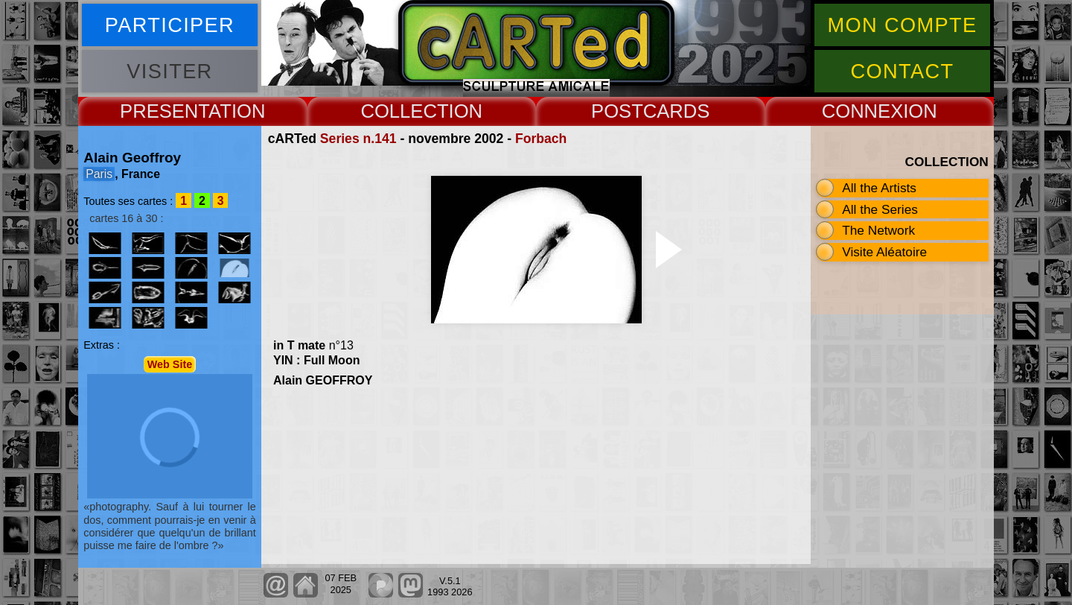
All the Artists (879, 187)
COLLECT (404, 111)
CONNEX (863, 111)
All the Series (880, 209)
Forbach (541, 138)
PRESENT (164, 111)
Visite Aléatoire (884, 251)
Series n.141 (358, 138)
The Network (878, 230)
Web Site (170, 364)
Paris (99, 174)
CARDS (676, 111)
